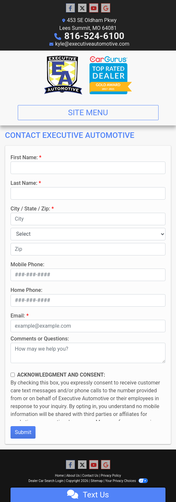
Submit (23, 432)
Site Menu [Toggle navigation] (88, 112)
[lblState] (88, 234)
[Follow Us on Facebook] (70, 8)
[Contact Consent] (13, 375)
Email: (18, 316)
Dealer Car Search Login (45, 481)
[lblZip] (88, 249)
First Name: (24, 157)
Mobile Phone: (27, 264)
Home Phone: (26, 290)
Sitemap (96, 481)
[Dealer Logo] (88, 75)
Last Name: (24, 183)
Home (59, 475)
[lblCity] (88, 219)
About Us (73, 475)
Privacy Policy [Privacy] (111, 475)
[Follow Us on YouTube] (93, 8)
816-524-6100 (94, 36)
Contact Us (90, 475)
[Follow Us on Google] (105, 8)
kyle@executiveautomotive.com (92, 44)
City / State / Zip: (30, 209)
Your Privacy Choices (126, 481)
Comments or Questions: (40, 339)
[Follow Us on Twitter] (82, 8)
